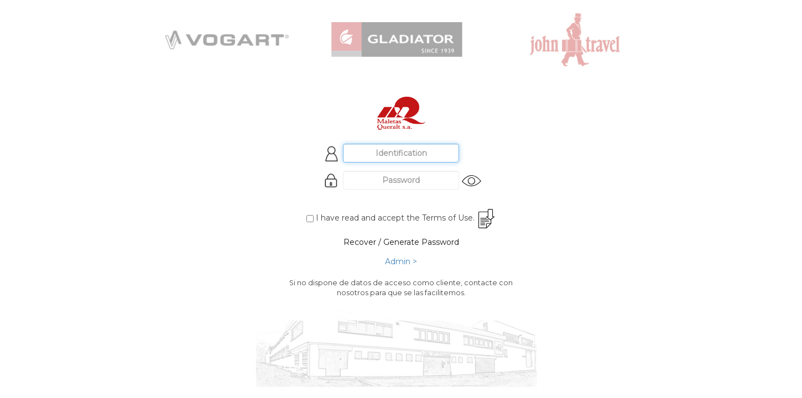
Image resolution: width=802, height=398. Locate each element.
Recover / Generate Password (401, 242)
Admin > (401, 261)
